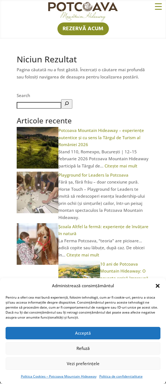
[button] (157, 286)
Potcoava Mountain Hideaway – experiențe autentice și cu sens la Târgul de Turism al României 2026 (101, 137)
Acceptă (83, 333)
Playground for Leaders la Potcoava (93, 175)
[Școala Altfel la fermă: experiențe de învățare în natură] (37, 263)
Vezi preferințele (83, 363)
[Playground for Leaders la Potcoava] (37, 211)
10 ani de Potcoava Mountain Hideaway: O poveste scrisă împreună (124, 271)
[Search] (66, 104)
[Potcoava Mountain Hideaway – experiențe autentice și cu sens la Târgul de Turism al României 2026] (37, 167)
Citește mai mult (121, 166)
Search (23, 95)
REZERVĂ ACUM (83, 28)
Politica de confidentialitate (121, 376)
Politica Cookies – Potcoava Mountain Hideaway (58, 376)
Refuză (83, 348)
